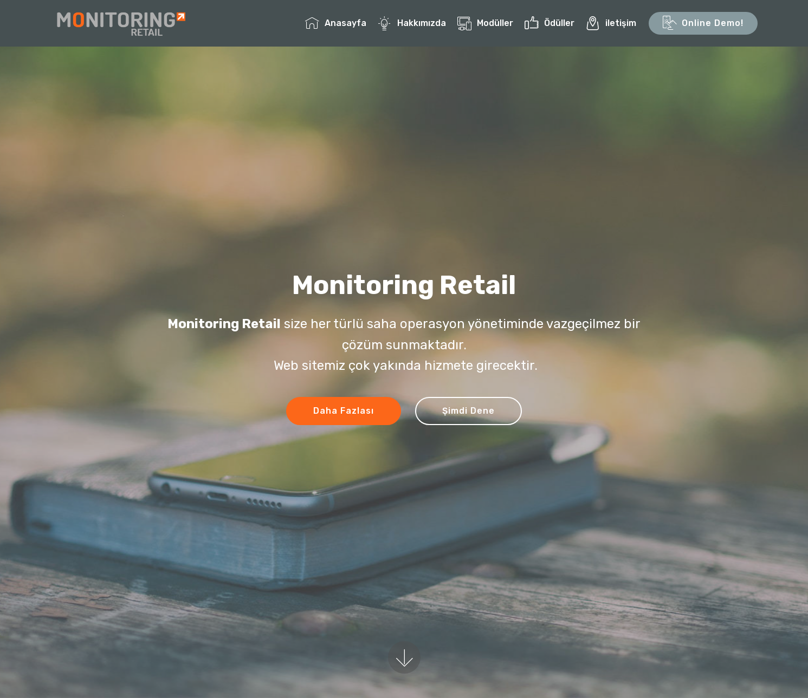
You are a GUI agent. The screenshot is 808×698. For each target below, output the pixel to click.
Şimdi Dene (468, 411)
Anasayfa (335, 23)
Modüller (485, 23)
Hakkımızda (412, 23)
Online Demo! (703, 23)
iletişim (611, 23)
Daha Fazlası (343, 411)
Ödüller (549, 23)
